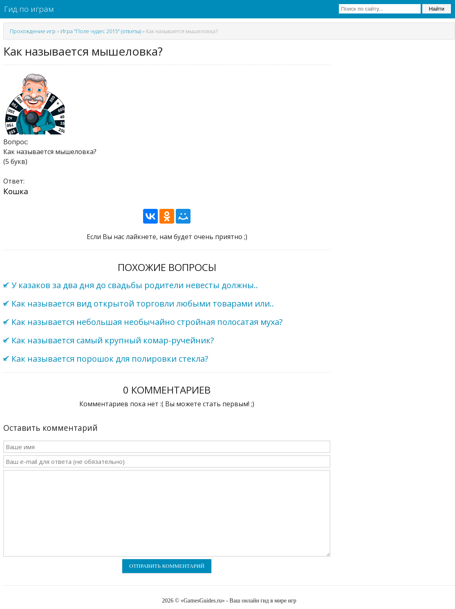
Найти (436, 9)
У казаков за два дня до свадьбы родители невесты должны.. (134, 285)
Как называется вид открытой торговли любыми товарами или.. (142, 303)
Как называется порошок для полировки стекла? (109, 358)
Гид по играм (29, 9)
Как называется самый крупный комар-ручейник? (112, 340)
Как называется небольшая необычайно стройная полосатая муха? (146, 321)
